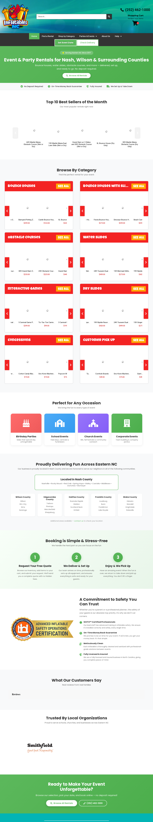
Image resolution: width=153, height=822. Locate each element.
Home (34, 36)
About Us (106, 36)
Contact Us (101, 813)
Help (118, 36)
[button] (66, 42)
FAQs (76, 813)
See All (63, 186)
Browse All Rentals (76, 75)
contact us (78, 521)
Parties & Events (88, 36)
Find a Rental (48, 36)
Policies (87, 813)
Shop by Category (66, 36)
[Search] (109, 16)
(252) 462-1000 (93, 791)
